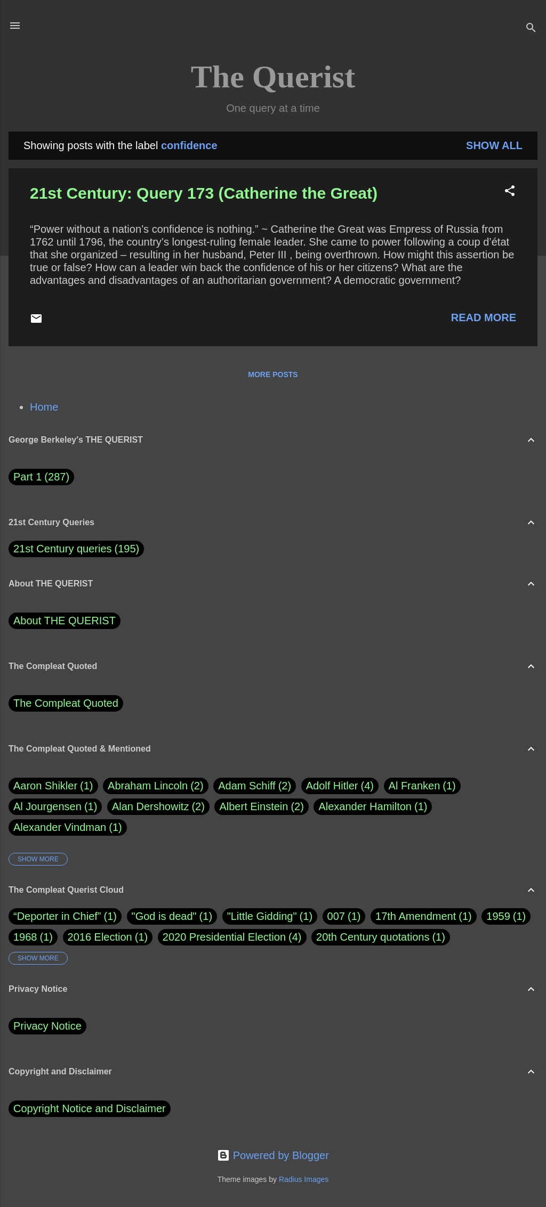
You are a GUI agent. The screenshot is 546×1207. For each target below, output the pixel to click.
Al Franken (422, 786)
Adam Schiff (254, 786)
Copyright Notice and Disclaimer (89, 1108)
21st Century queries (62, 548)
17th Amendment (415, 916)
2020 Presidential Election (224, 937)
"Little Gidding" (262, 916)
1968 (25, 937)
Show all (494, 145)
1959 (498, 916)
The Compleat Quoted (65, 703)
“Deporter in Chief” (57, 916)
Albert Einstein (261, 807)
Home (44, 407)
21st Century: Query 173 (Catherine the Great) (204, 193)
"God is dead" (164, 916)
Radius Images (303, 1179)
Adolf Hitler (340, 786)
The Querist (273, 76)
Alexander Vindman (67, 827)
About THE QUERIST (64, 620)
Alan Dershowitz (158, 807)
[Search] (531, 29)
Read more (483, 317)
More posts (273, 374)
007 (336, 916)
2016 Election (100, 937)
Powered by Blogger (273, 1155)
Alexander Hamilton (372, 807)
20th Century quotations (372, 937)
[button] (509, 192)
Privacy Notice (47, 1026)
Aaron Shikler (53, 786)
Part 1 (41, 477)
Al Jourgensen (55, 807)
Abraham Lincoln (156, 786)
